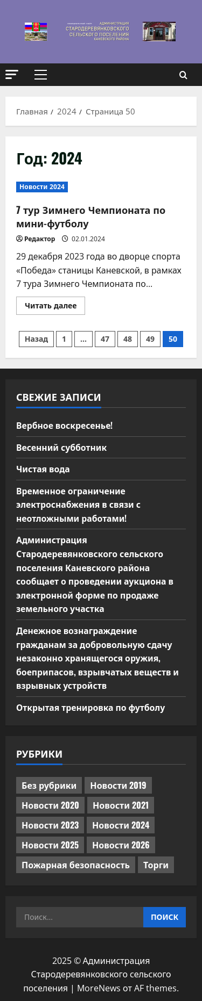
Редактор (39, 238)
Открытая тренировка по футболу (91, 707)
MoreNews (99, 988)
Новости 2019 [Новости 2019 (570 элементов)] (118, 785)
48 (127, 339)
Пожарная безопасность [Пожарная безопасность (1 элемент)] (76, 864)
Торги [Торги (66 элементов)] (156, 864)
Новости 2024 (42, 186)
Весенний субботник (62, 447)
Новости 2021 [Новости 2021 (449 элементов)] (121, 804)
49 (150, 339)
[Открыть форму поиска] (183, 74)
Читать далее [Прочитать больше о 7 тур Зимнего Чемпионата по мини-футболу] (55, 307)
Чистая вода (43, 468)
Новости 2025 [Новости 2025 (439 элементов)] (50, 844)
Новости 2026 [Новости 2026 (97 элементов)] (121, 844)
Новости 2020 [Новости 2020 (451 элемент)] (50, 804)
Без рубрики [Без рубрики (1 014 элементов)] (49, 785)
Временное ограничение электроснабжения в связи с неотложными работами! (79, 504)
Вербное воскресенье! (65, 425)
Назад (36, 339)
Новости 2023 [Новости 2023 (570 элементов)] (50, 824)
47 (105, 339)
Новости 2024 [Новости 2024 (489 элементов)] (120, 824)
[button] (11, 74)
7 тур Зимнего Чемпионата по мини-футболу (90, 216)
